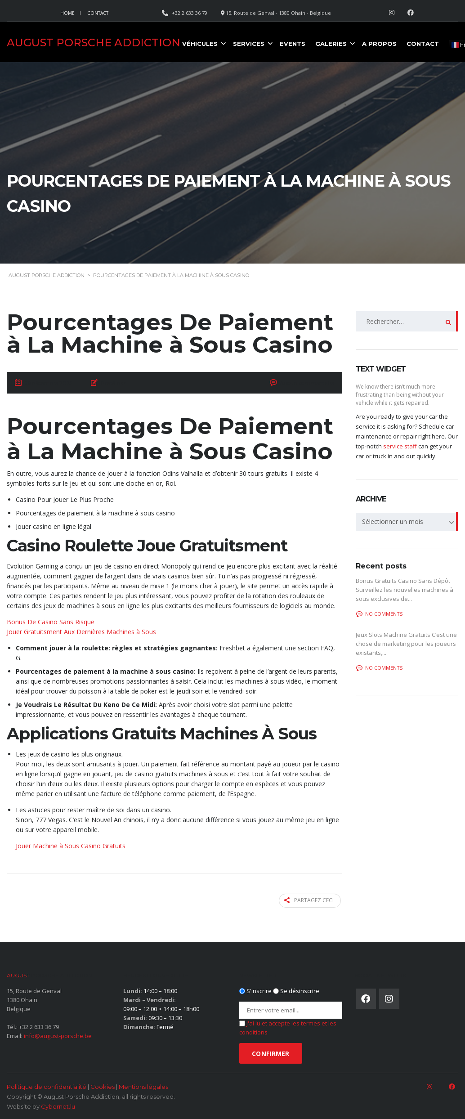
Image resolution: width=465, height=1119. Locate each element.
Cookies (102, 1085)
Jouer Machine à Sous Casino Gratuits (70, 845)
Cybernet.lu (58, 1105)
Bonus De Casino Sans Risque (50, 622)
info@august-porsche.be (58, 1035)
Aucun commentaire (307, 383)
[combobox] (407, 522)
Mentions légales (143, 1085)
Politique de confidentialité (46, 1085)
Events (292, 43)
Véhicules (200, 43)
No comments (379, 613)
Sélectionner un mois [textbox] (392, 521)
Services (248, 43)
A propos (379, 43)
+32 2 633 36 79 (39, 1026)
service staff (400, 446)
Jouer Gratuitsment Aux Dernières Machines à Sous (81, 631)
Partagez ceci (310, 900)
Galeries (331, 43)
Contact (97, 13)
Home (67, 13)
